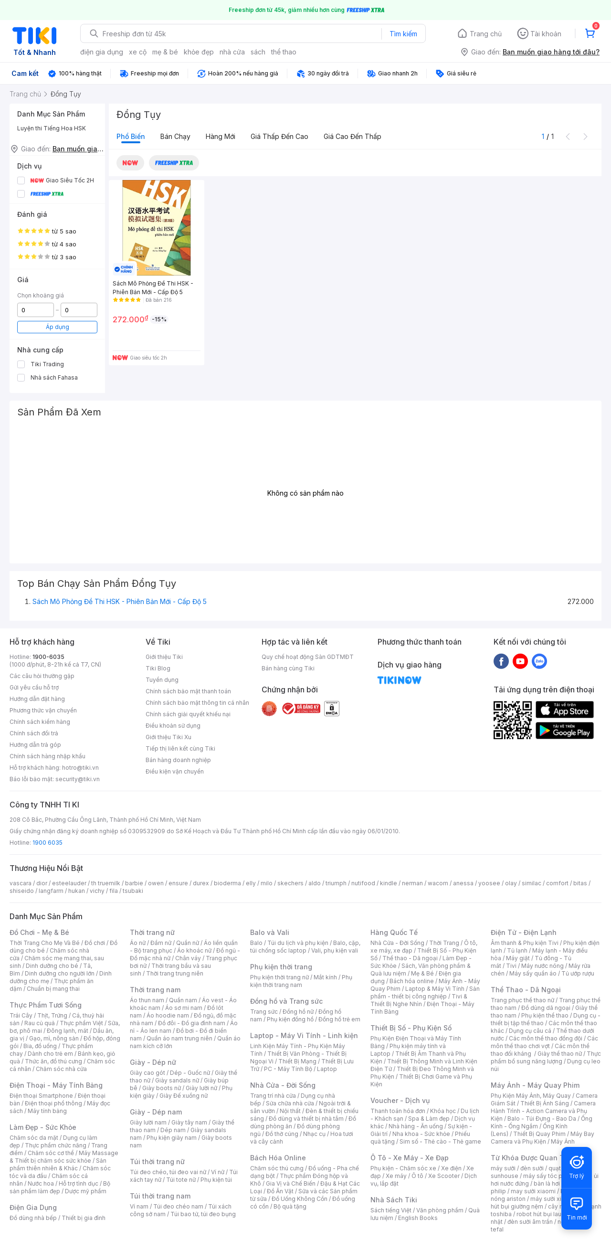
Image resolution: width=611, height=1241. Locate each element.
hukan (76, 890)
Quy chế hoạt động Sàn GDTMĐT (308, 656)
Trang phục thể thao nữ (522, 1000)
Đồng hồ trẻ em (339, 1019)
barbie (134, 883)
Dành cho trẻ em (50, 1053)
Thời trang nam (155, 990)
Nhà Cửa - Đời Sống (283, 1085)
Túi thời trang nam (160, 1196)
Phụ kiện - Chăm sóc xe (403, 1168)
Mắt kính (325, 977)
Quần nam (183, 1000)
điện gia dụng (101, 52)
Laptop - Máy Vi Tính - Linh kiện (304, 1035)
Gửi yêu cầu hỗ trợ (34, 687)
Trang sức (264, 1011)
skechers (290, 883)
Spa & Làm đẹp (429, 1118)
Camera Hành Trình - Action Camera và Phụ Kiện (543, 1111)
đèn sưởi (532, 1168)
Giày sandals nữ (177, 1080)
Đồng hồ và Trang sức (286, 1001)
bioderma (227, 883)
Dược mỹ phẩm (85, 1191)
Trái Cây (21, 1015)
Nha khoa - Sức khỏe (421, 1133)
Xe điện (451, 1168)
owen (156, 883)
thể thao (283, 52)
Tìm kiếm (403, 34)
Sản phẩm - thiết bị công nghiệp (425, 992)
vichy (97, 890)
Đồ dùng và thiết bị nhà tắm (306, 1118)
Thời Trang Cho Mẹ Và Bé (45, 942)
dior (41, 883)
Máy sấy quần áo (533, 973)
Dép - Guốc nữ (190, 1072)
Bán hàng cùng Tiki (288, 668)
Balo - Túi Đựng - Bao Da (541, 1118)
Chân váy (188, 958)
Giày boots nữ (161, 1088)
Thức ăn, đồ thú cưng (53, 1061)
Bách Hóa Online (278, 1158)
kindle (388, 883)
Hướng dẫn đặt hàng (37, 698)
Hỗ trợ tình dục (78, 1183)
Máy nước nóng (542, 965)
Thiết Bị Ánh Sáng (544, 1103)
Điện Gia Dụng (33, 1207)
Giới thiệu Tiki (164, 656)
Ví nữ (217, 1172)
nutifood (363, 883)
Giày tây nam (189, 1122)
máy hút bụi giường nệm (541, 1202)
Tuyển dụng (162, 679)
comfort (557, 883)
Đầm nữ (160, 942)
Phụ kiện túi (216, 1179)
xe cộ (138, 52)
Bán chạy (175, 136)
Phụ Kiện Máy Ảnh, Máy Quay (531, 1095)
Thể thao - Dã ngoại (410, 958)
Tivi (511, 965)
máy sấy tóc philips (550, 1175)
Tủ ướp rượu (577, 973)
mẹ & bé (165, 52)
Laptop (327, 1068)
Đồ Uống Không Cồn (299, 1198)
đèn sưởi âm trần (530, 1221)
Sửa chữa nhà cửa (290, 1103)
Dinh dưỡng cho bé (52, 965)
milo (267, 883)
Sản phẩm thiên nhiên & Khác (58, 1164)
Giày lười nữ (201, 1088)
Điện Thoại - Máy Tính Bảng (56, 1085)
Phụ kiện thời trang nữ (279, 977)
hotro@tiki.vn (80, 767)
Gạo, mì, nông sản (54, 1038)
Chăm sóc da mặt (34, 1137)
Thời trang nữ (152, 932)
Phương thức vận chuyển (43, 710)
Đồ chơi (94, 942)
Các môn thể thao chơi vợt (544, 1042)
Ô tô (417, 1175)
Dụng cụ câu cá (530, 1030)
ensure (178, 883)
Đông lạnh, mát (67, 1030)
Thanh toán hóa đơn (397, 1110)
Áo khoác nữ (194, 950)
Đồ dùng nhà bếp (33, 1217)
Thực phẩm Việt (81, 1023)
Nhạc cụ (314, 1133)
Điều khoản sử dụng (173, 725)
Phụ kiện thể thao (545, 1015)
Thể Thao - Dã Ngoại (526, 990)
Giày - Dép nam (156, 1112)
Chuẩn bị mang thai (53, 988)
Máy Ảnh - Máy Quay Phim (535, 1085)
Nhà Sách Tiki (393, 1200)
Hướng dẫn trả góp (35, 744)
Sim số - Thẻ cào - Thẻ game (440, 1141)
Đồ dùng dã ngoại (545, 1007)
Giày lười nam (148, 1122)
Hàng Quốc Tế (394, 932)
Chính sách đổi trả (34, 733)
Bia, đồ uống (40, 1046)
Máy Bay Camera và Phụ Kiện (542, 1137)
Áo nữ (138, 942)
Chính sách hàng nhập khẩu (47, 756)
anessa (463, 883)
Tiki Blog (158, 668)
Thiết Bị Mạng (297, 1061)
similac (531, 883)
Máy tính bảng (47, 1110)
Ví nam (139, 1206)
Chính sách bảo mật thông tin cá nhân (197, 702)
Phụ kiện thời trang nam (301, 981)
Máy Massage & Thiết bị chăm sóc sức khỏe (64, 1156)
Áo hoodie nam (168, 1015)
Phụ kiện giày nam (172, 1137)
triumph (336, 883)
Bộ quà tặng (290, 1206)
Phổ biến (130, 136)
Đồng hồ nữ (298, 1011)
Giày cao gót (147, 1072)
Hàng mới (220, 136)
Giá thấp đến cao (279, 136)
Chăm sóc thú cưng (277, 1168)
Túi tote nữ (181, 1179)
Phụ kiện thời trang (281, 967)
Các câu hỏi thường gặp (42, 675)
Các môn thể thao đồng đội (545, 1038)
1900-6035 (48, 656)
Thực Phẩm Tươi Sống (46, 1005)
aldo (314, 883)
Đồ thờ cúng (281, 1133)
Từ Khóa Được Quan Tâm (532, 1158)
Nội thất (290, 1110)
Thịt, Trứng (52, 1015)
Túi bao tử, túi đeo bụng (203, 1214)
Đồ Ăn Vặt (280, 1191)
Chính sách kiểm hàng (40, 721)
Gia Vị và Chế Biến (291, 1183)
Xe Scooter (444, 1175)
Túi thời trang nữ (157, 1161)
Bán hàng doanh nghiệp (178, 760)
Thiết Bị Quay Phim (539, 1133)
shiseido (22, 890)
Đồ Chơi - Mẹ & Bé (39, 932)
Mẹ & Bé (422, 973)
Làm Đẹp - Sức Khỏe (43, 1127)
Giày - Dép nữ (153, 1062)
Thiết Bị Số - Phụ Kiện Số (411, 1028)
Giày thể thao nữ (559, 1053)
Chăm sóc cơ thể (51, 1152)
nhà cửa (232, 52)
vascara (21, 883)
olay (511, 883)
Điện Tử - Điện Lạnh (524, 932)
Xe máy (396, 1175)
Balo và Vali (269, 932)
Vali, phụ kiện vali (334, 950)
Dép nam (173, 1130)
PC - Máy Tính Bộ (288, 1068)
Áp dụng (57, 326)
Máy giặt (518, 958)
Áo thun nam (147, 1000)
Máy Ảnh (563, 1141)
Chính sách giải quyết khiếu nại (188, 714)
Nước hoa (41, 1183)
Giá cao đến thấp (352, 136)
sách (258, 52)
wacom (438, 883)
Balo (256, 942)
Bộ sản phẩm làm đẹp (60, 1187)
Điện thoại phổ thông (53, 1103)
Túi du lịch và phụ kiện (297, 942)
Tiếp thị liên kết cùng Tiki (180, 748)
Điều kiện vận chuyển (175, 771)
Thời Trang (444, 942)
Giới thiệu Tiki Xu (168, 737)
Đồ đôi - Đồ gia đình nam (191, 1023)
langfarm (51, 890)
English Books (418, 1217)
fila (113, 890)
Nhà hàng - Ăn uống (416, 1126)
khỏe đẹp (199, 52)
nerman (412, 883)
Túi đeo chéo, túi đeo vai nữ (168, 1172)
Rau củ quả (39, 1023)
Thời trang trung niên (174, 973)
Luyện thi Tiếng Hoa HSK (51, 128)
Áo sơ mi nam (183, 1007)
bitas (580, 883)
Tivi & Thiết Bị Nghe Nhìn (418, 1000)
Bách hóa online (412, 981)
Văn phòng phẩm (440, 1210)
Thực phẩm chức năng (55, 1145)
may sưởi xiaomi (533, 1191)
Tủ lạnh (517, 950)
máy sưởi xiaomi (552, 1198)
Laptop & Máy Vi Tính (434, 988)
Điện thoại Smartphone (41, 1095)
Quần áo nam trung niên (179, 1038)
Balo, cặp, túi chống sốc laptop (305, 946)
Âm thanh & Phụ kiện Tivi (524, 942)
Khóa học (443, 1110)
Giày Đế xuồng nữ (183, 1095)
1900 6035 (47, 842)
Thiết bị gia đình (83, 1217)
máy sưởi (503, 1168)
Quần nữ (187, 942)
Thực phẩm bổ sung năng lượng (546, 1057)
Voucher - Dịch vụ (400, 1100)
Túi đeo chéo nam (178, 1206)
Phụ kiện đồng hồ (290, 1019)
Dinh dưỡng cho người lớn (60, 973)
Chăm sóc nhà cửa (61, 1068)
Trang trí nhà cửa (273, 1095)
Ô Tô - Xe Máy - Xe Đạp (409, 1158)
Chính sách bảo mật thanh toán (188, 691)
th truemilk (105, 883)
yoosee (489, 883)
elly (251, 883)
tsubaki (133, 890)
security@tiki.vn (77, 779)
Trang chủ (486, 34)
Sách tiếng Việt (390, 1210)
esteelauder (69, 883)
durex (201, 883)
